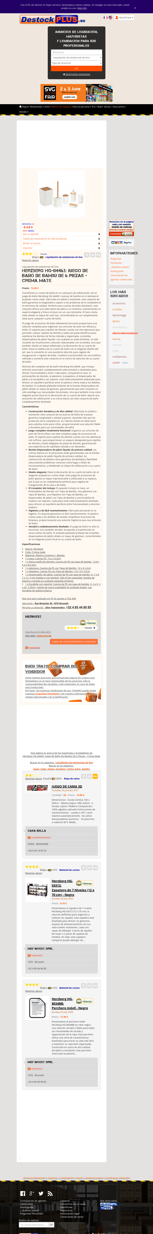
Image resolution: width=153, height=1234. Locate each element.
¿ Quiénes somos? (119, 266)
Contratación (67, 1177)
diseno (116, 321)
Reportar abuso (30, 260)
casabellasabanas (41, 837)
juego (36, 768)
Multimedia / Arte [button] (40, 106)
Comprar (53, 1177)
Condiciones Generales (117, 1177)
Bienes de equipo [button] (61, 106)
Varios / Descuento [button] (115, 106)
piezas (51, 768)
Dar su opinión (31, 234)
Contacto (65, 1200)
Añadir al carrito (31, 243)
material (116, 344)
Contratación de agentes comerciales (121, 277)
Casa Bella (37, 830)
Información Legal (69, 1213)
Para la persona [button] (82, 106)
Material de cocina (69, 869)
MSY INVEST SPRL (40, 948)
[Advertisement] (61, 145)
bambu (86, 768)
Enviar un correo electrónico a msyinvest (74, 641)
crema (70, 768)
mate (43, 768)
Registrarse (66, 1210)
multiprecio (119, 356)
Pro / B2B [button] (97, 106)
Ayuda (79, 1177)
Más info (82, 8)
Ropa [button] (25, 106)
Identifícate (66, 1207)
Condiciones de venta (71, 1216)
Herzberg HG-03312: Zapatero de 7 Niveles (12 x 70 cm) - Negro (73, 888)
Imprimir (27, 247)
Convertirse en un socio (73, 1204)
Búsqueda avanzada (76, 74)
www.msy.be (44, 635)
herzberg (61, 768)
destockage (119, 315)
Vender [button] (24, 111)
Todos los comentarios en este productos (45, 238)
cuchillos (117, 309)
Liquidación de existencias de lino (64, 257)
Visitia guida (117, 271)
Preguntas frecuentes (116, 260)
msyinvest (33, 616)
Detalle (44, 254)
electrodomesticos (125, 333)
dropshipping (119, 327)
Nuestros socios (94, 1177)
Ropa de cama (71, 778)
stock (125, 362)
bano (78, 768)
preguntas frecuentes (47, 693)
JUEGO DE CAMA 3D (67, 786)
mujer (115, 350)
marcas (116, 339)
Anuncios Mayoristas (34, 1177)
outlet (116, 362)
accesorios (118, 303)
